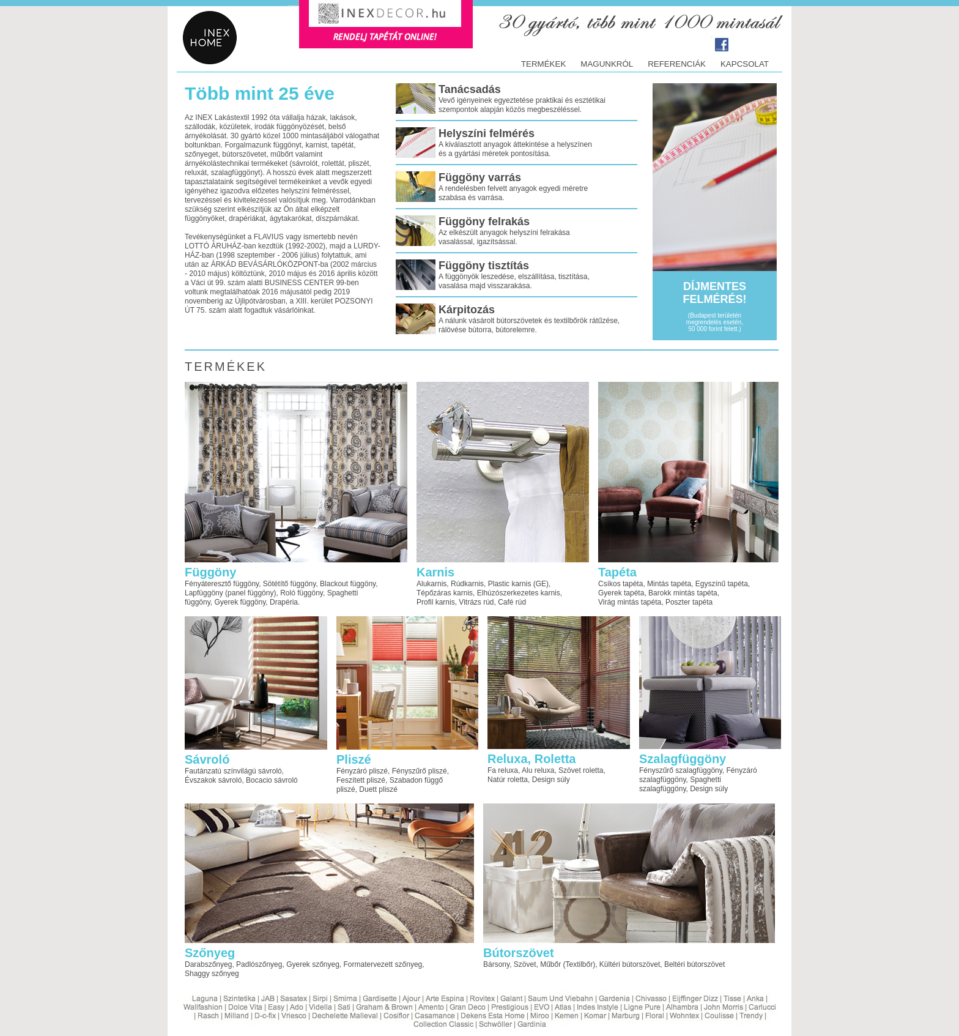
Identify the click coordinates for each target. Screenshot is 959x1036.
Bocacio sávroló (272, 780)
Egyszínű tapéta (721, 583)
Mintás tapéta (669, 583)
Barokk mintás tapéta (682, 593)
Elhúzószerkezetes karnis (518, 593)
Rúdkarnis (467, 583)
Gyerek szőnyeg (312, 964)
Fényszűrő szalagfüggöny (680, 770)
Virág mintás (618, 602)
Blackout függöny (348, 583)
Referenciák (677, 64)
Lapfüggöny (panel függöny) (230, 593)
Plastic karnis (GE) (518, 583)
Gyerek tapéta (621, 593)
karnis (463, 593)
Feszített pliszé (360, 780)
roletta (518, 779)
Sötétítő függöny (289, 583)
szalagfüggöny (662, 779)
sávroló (270, 771)
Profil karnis (436, 602)
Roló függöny (301, 593)
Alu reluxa (538, 770)
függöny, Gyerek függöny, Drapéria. (242, 602)
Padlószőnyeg (259, 964)
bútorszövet (641, 964)
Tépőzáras (435, 593)
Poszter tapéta (689, 602)
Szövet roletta (580, 770)
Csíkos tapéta (620, 583)
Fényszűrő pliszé (419, 771)
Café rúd (512, 602)
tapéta (651, 602)
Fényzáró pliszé (362, 771)
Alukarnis (431, 583)
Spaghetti (342, 593)
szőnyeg (409, 964)
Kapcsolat (744, 64)
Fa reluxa (502, 770)
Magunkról (606, 64)
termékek (543, 64)
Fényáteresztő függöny (222, 583)
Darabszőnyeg (208, 964)
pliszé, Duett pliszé (367, 789)
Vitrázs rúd (476, 602)
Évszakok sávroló (213, 780)
